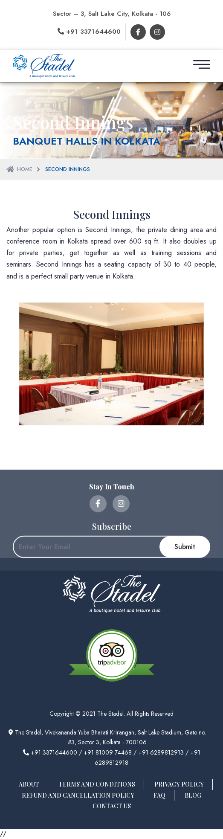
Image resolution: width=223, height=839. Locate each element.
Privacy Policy (179, 784)
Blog (193, 795)
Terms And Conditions (96, 784)
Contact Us (112, 806)
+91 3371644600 (89, 31)
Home (24, 169)
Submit (184, 586)
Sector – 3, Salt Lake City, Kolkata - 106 (112, 13)
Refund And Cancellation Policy (78, 795)
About (29, 784)
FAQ (159, 795)
